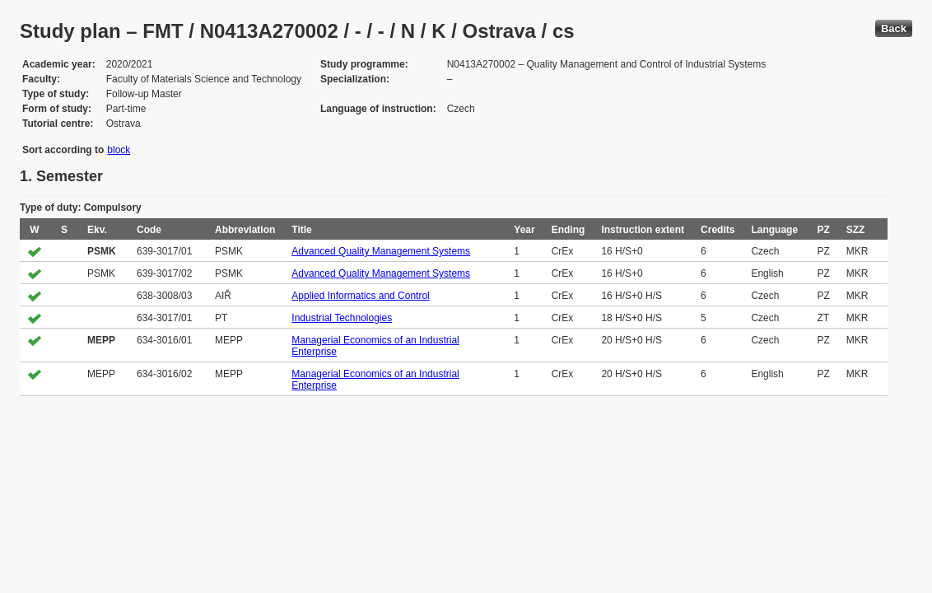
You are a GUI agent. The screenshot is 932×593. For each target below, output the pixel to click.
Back (893, 28)
